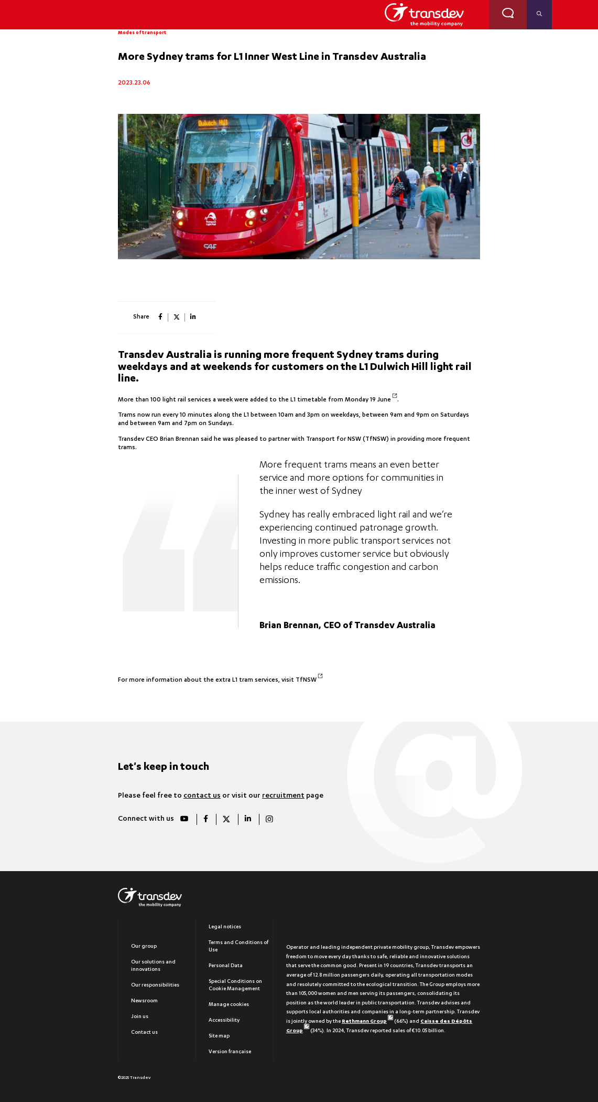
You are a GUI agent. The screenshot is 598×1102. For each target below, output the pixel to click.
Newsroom (144, 1001)
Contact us (144, 1033)
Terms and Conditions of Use (238, 946)
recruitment (283, 796)
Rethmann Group (367, 1022)
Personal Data (226, 966)
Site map (219, 1036)
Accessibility (224, 1021)
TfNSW (309, 680)
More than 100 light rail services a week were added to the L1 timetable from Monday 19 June (257, 400)
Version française (230, 1052)
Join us (139, 1017)
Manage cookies (229, 1005)
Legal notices (225, 927)
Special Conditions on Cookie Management (235, 985)
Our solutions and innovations (153, 966)
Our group (144, 947)
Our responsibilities (155, 985)
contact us (202, 796)
